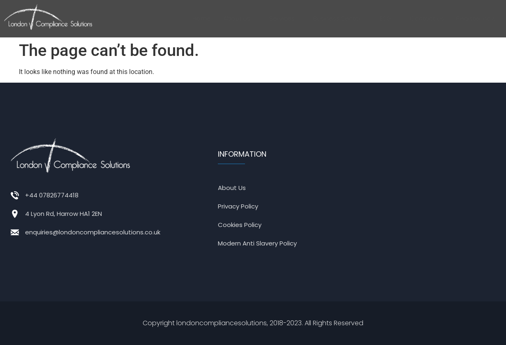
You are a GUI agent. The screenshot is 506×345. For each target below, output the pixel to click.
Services (285, 18)
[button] (240, 18)
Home (201, 18)
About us (239, 18)
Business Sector (340, 18)
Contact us (427, 18)
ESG (388, 18)
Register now (476, 18)
